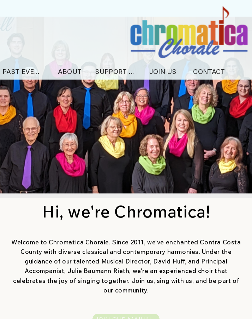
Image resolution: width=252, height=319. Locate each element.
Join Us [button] (162, 72)
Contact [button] (209, 72)
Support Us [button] (116, 72)
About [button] (70, 72)
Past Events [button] (24, 72)
